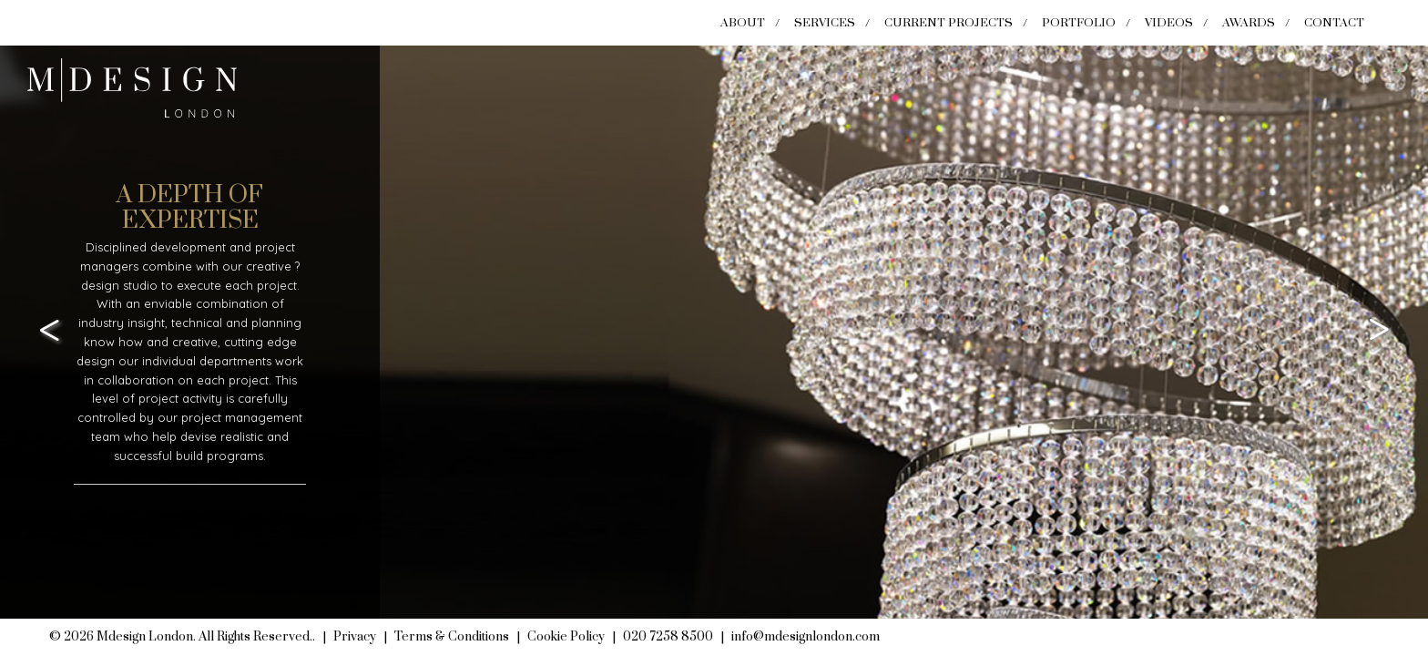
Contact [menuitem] (1334, 22)
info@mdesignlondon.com (805, 637)
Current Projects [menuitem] (948, 22)
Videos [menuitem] (1169, 22)
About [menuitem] (742, 22)
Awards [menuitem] (1248, 22)
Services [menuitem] (824, 22)
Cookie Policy (566, 637)
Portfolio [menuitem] (1079, 22)
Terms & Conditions (451, 637)
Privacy (354, 637)
